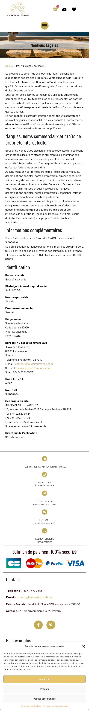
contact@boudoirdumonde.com (34, 363)
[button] (83, 646)
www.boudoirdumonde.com (34, 368)
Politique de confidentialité (56, 706)
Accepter (44, 679)
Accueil (9, 65)
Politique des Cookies (30, 706)
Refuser (44, 688)
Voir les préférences (44, 698)
